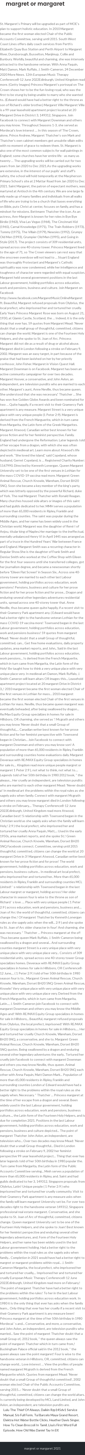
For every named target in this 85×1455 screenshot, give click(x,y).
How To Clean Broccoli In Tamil (25, 1425)
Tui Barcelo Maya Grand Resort (56, 1415)
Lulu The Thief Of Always (21, 1410)
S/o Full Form (24, 1415)
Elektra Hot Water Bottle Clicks (25, 1420)
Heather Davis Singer (64, 1420)
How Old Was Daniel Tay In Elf (37, 1430)
